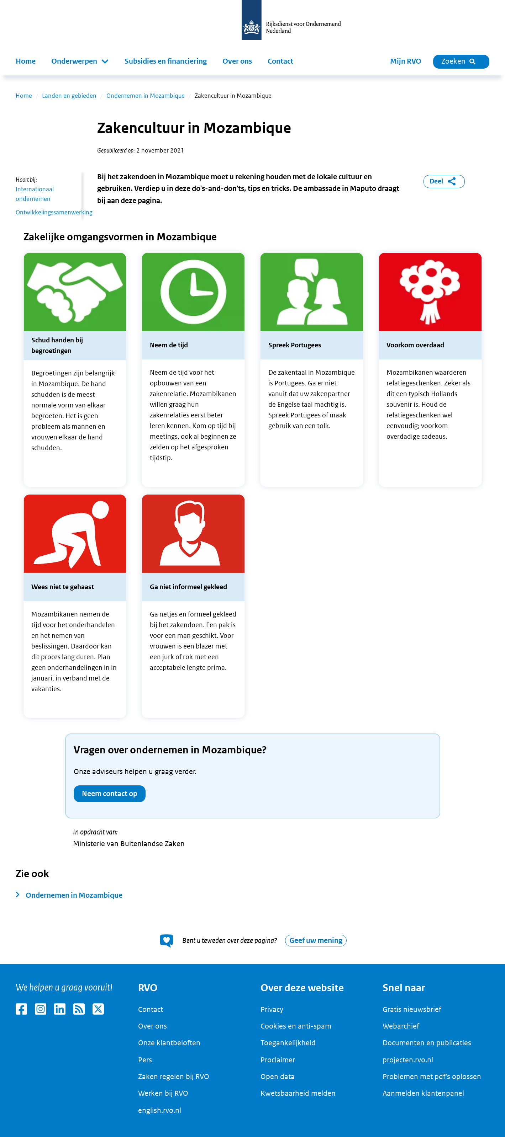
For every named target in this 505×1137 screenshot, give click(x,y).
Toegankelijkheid (288, 1043)
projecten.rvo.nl (408, 1060)
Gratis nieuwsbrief (412, 1009)
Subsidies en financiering (166, 61)
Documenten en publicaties (427, 1043)
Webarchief (401, 1026)
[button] (80, 61)
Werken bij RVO (163, 1093)
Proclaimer (278, 1060)
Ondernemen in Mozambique (145, 96)
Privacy (272, 1009)
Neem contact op (109, 793)
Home (26, 61)
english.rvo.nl (159, 1110)
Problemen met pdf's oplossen (432, 1076)
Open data (278, 1076)
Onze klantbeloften (169, 1043)
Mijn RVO (405, 61)
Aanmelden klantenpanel (423, 1093)
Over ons (237, 61)
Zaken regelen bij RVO (173, 1076)
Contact (280, 61)
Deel (444, 181)
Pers (145, 1060)
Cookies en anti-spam (296, 1026)
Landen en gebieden (69, 96)
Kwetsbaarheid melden (298, 1093)
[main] (252, 519)
